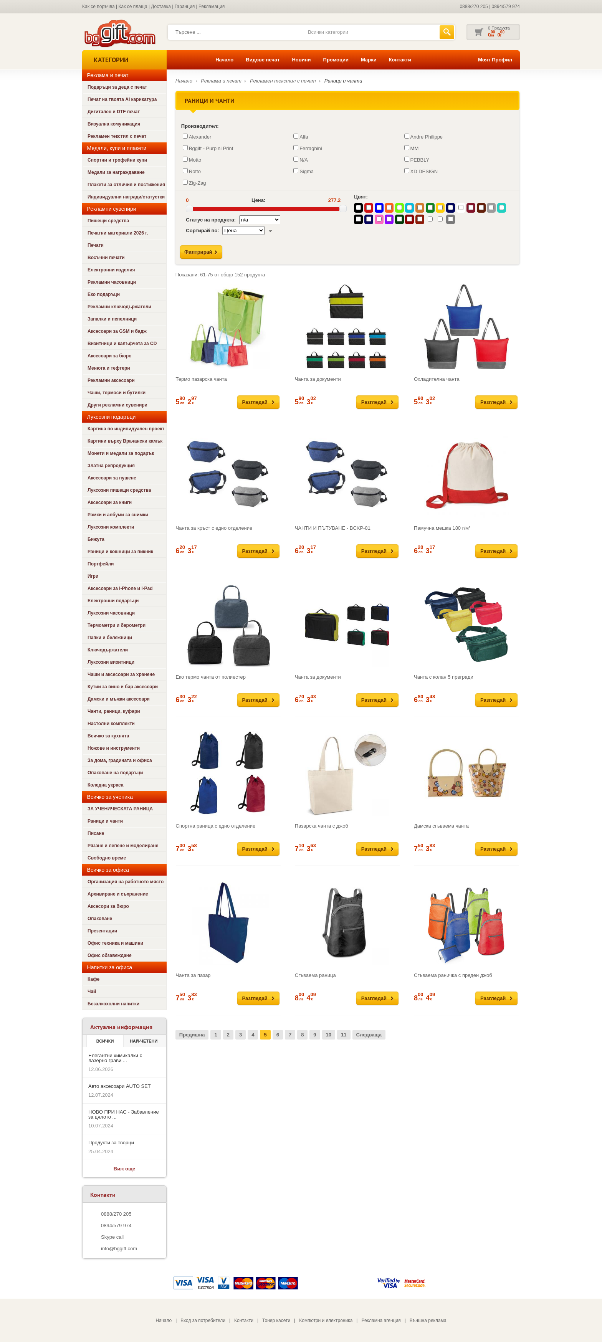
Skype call (112, 1237)
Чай (92, 991)
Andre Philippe (423, 137)
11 (343, 1035)
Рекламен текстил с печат (117, 136)
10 (328, 1035)
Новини (301, 60)
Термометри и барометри (117, 625)
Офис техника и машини (115, 943)
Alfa (300, 137)
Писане (96, 833)
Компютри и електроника (325, 1320)
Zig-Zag (194, 183)
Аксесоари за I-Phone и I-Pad (120, 588)
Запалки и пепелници (112, 319)
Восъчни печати (106, 257)
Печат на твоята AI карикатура (122, 99)
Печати (96, 245)
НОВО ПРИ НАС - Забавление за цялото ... (123, 1114)
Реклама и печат (221, 81)
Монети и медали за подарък (121, 453)
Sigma (303, 171)
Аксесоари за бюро (110, 356)
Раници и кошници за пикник (120, 551)
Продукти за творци (111, 1142)
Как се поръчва (98, 6)
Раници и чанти (105, 821)
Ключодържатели (108, 650)
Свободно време (107, 858)
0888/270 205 (474, 6)
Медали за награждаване (116, 172)
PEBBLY (417, 160)
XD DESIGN (421, 171)
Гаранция (185, 6)
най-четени (143, 1041)
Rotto (192, 171)
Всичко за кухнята (108, 736)
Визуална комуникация (114, 124)
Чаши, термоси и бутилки (117, 392)
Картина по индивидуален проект (126, 428)
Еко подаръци (104, 294)
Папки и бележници (110, 637)
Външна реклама (428, 1320)
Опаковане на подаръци (115, 772)
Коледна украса (106, 785)
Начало (224, 60)
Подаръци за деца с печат (117, 87)
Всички (105, 1041)
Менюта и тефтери (109, 368)
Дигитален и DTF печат (114, 111)
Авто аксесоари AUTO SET (119, 1086)
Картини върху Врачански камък (125, 441)
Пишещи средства (108, 220)
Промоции (336, 60)
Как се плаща (133, 6)
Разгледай (255, 402)
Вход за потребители (202, 1320)
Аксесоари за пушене (112, 478)
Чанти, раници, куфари (114, 711)
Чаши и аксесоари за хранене (121, 674)
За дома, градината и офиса (120, 760)
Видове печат (263, 60)
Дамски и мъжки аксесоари (119, 699)
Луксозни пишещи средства (119, 490)
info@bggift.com (119, 1248)
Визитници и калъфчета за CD (122, 343)
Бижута (96, 539)
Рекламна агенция (380, 1320)
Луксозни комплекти (111, 527)
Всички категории (328, 32)
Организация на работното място (126, 881)
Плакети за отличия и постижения (126, 184)
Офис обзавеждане (110, 955)
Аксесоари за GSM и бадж (117, 331)
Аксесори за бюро (108, 906)
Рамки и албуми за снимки (118, 514)
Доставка (161, 6)
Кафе (93, 979)
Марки (369, 60)
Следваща (369, 1035)
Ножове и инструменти (114, 748)
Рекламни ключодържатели (119, 306)
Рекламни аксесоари (111, 380)
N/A (300, 160)
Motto (192, 160)
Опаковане (100, 918)
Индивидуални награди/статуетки (126, 197)
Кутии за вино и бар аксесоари (123, 686)
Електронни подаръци (113, 600)
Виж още (124, 1169)
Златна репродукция (111, 465)
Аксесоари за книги (110, 502)
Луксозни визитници (111, 662)
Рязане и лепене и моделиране (123, 845)
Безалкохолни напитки (113, 1003)
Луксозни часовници (111, 613)
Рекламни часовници (112, 282)
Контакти (400, 60)
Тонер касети (276, 1320)
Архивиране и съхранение (118, 894)
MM (411, 148)
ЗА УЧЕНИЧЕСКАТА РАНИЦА (120, 808)
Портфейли (101, 564)
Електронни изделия (111, 270)
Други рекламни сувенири (117, 405)
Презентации (102, 931)
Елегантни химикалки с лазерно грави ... (115, 1058)
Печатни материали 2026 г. (118, 233)
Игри (93, 576)
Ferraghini (307, 148)
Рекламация (211, 6)
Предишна (192, 1035)
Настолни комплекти (111, 723)
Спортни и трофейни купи (117, 160)
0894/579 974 (506, 6)
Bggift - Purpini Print (208, 148)
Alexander (197, 137)
